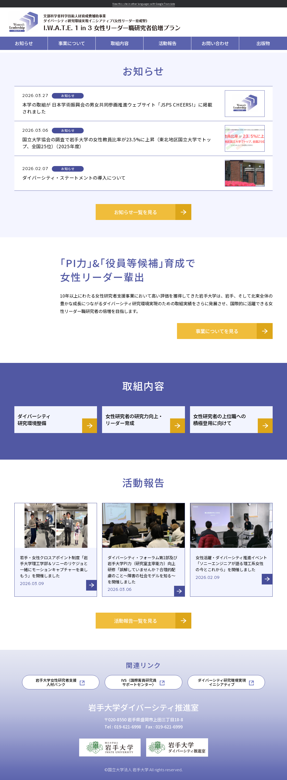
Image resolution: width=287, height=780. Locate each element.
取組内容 (120, 43)
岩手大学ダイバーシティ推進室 (143, 707)
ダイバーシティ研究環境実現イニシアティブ (222, 682)
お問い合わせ (215, 43)
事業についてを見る (217, 331)
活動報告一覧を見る (135, 620)
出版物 (263, 43)
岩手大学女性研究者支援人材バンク (56, 682)
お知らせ (24, 43)
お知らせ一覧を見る (135, 212)
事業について (71, 43)
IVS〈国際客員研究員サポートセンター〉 (139, 682)
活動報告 (167, 43)
